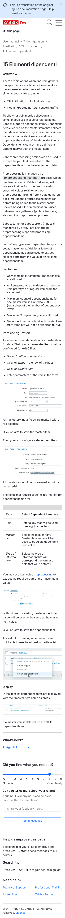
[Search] (49, 23)
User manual (11, 41)
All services (10, 894)
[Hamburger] (58, 23)
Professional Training (48, 887)
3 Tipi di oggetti (29, 46)
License (20, 912)
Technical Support (14, 887)
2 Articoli (8, 46)
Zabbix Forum (44, 894)
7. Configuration (33, 41)
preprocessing (43, 574)
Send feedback (32, 820)
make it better (22, 13)
